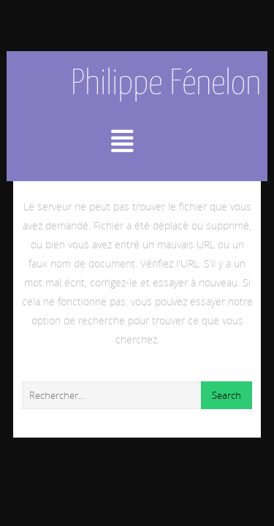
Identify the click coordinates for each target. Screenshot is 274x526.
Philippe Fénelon (166, 82)
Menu (137, 141)
